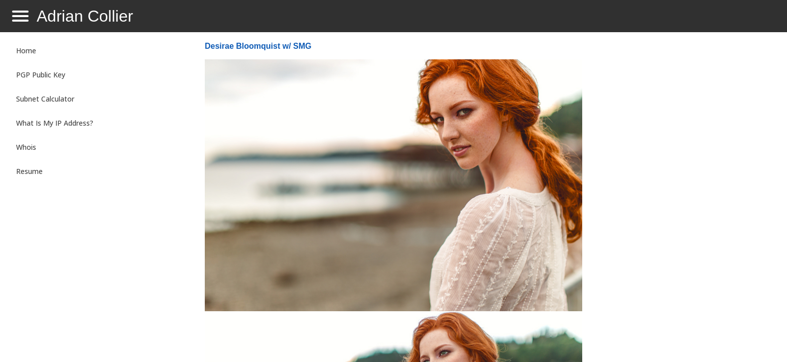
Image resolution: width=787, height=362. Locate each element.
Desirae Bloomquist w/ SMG (258, 46)
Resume (29, 171)
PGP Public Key (40, 74)
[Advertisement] (680, 199)
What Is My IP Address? (54, 123)
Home (26, 50)
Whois (26, 147)
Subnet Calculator (45, 99)
